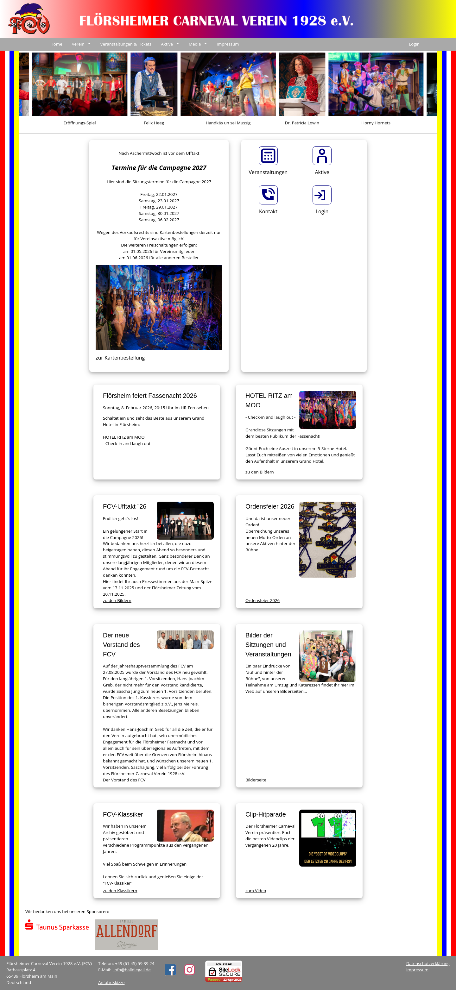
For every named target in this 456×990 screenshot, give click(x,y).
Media (195, 44)
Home (56, 44)
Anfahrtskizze (111, 982)
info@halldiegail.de (132, 970)
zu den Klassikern (120, 890)
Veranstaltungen (268, 172)
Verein (78, 44)
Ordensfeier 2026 (262, 600)
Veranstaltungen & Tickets (126, 44)
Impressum (228, 44)
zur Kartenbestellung (120, 357)
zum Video (255, 890)
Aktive (167, 44)
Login (414, 44)
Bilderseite (255, 780)
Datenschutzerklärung (428, 963)
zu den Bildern (259, 472)
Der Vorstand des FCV (124, 780)
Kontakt (268, 211)
